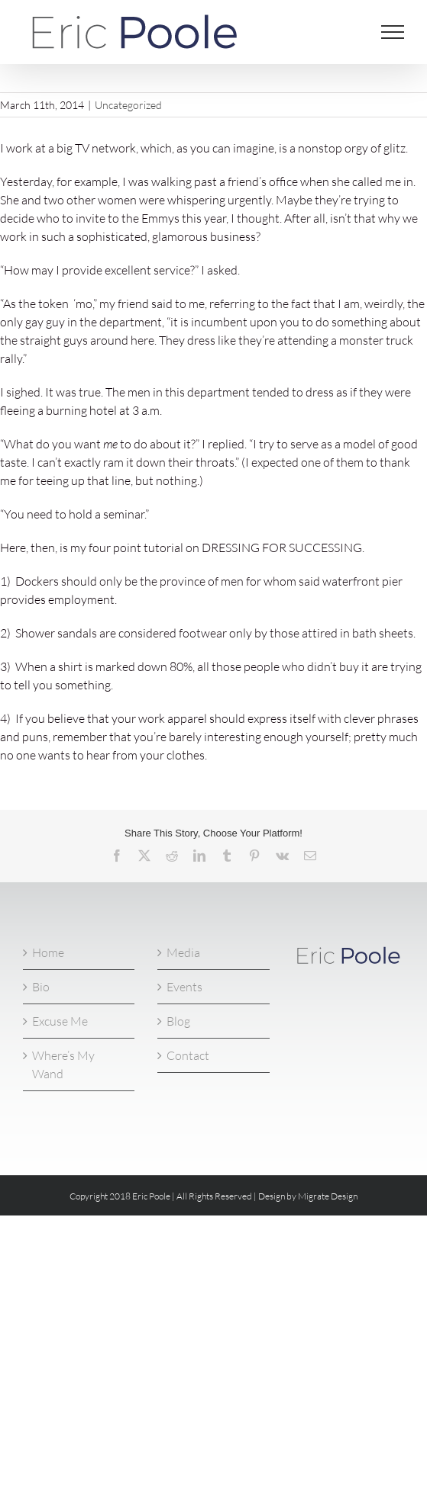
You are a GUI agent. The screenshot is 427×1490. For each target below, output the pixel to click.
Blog (178, 1021)
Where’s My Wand (63, 1064)
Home (48, 952)
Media (183, 952)
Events (184, 986)
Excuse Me (60, 1021)
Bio (41, 986)
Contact (188, 1055)
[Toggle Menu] (393, 32)
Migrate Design (327, 1196)
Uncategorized (128, 104)
